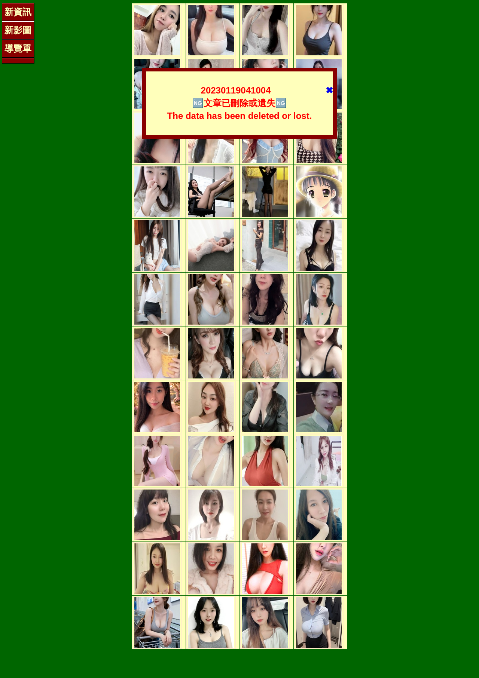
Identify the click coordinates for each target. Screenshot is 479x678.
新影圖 (17, 30)
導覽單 (17, 48)
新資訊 (17, 12)
